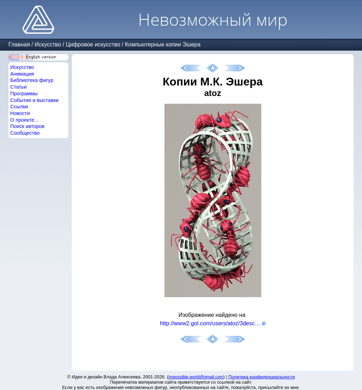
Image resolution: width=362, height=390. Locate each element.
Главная (19, 44)
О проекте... (24, 120)
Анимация (22, 74)
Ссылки (19, 106)
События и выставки (34, 100)
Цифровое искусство (93, 44)
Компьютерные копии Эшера (163, 44)
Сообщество (25, 133)
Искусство (48, 44)
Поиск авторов (27, 126)
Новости (20, 113)
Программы (24, 93)
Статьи (18, 87)
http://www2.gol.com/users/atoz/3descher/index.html (213, 323)
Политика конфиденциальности (262, 376)
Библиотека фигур (31, 80)
